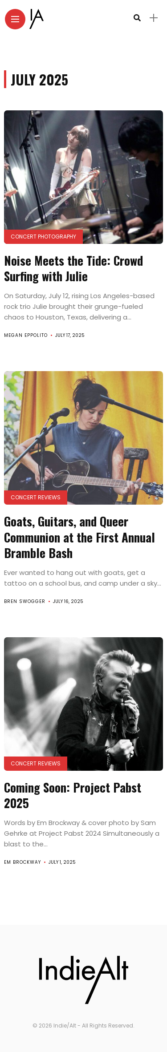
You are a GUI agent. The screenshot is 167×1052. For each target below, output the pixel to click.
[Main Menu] (15, 19)
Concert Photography (43, 236)
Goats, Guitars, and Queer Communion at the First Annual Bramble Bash (79, 536)
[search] (137, 18)
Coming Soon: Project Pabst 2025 (72, 795)
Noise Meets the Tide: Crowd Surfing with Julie (73, 268)
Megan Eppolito (26, 335)
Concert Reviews (36, 497)
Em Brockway (22, 862)
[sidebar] (154, 18)
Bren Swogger (24, 601)
